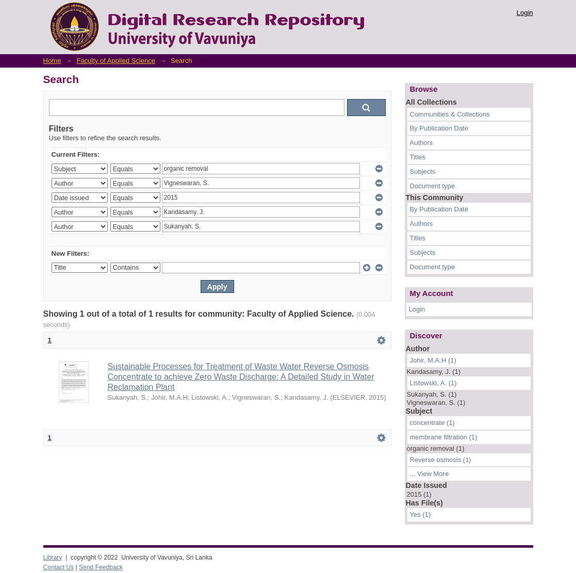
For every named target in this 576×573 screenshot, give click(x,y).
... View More (429, 474)
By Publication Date (439, 128)
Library (52, 557)
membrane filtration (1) (444, 437)
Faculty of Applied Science (115, 60)
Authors (421, 142)
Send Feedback (101, 567)
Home (52, 60)
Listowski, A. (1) (433, 383)
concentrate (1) (432, 423)
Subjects (423, 171)
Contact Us (58, 567)
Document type (432, 186)
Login (525, 13)
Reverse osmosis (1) (440, 460)
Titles (418, 157)
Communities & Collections (450, 114)
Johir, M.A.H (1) (433, 360)
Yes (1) (420, 514)
